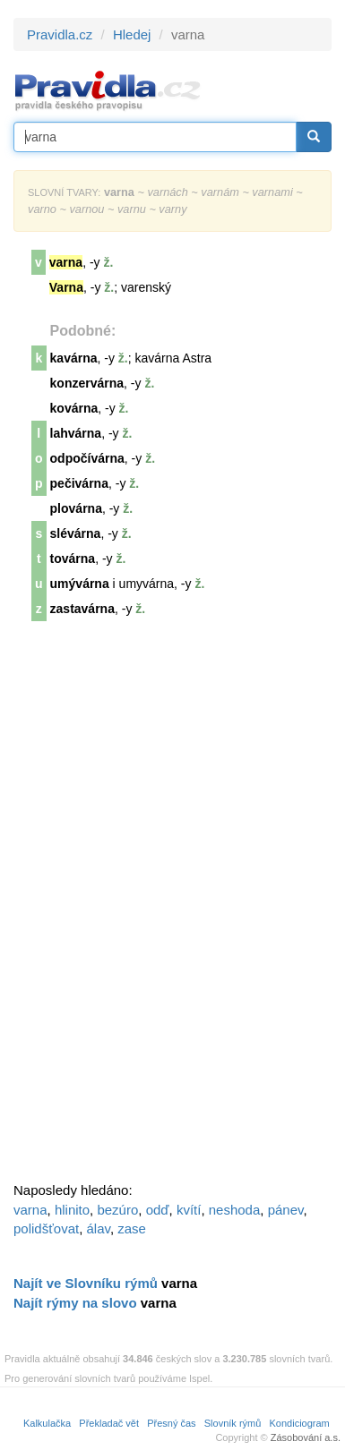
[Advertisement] (147, 907)
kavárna (74, 358)
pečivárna (79, 483)
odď (157, 1209)
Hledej (132, 34)
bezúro (117, 1209)
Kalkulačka (47, 1423)
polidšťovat (46, 1228)
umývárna (79, 583)
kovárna (74, 408)
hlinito (72, 1209)
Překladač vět (109, 1423)
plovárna (76, 508)
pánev (286, 1209)
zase (131, 1228)
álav (98, 1228)
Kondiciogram (300, 1423)
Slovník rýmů (233, 1423)
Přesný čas (171, 1423)
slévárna (75, 533)
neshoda (235, 1209)
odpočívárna (87, 458)
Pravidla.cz (59, 34)
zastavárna (82, 608)
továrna (73, 558)
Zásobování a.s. (306, 1437)
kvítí (189, 1209)
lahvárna (76, 433)
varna (30, 1209)
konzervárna (87, 383)
